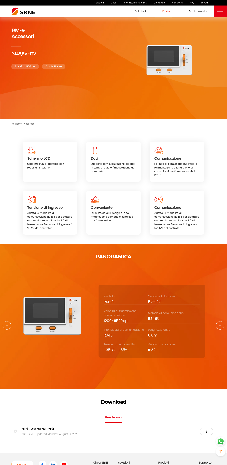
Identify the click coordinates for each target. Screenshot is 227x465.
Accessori (29, 124)
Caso (113, 3)
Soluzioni (99, 3)
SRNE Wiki (177, 3)
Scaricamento (194, 11)
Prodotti (163, 11)
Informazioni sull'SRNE (135, 3)
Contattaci (159, 3)
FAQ (192, 3)
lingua (204, 3)
